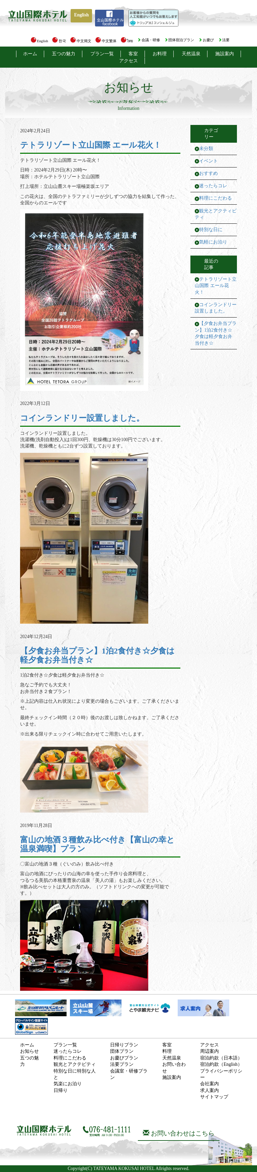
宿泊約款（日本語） (221, 1057)
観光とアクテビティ (75, 1064)
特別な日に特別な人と (75, 1074)
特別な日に (211, 229)
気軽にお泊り (213, 242)
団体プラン (122, 1051)
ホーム (30, 53)
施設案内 (224, 53)
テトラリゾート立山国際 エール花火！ (216, 286)
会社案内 (209, 1083)
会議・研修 (148, 40)
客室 (133, 53)
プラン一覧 (102, 53)
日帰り (61, 1090)
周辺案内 (209, 1051)
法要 (224, 40)
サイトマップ (214, 1096)
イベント (208, 160)
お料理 (160, 53)
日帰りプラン (124, 1044)
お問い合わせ (174, 1067)
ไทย (127, 41)
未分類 (206, 148)
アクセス (128, 60)
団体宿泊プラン (179, 40)
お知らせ (29, 1051)
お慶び (206, 40)
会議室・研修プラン (129, 1074)
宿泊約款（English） (221, 1064)
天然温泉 (191, 53)
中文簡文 (80, 41)
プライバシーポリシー (221, 1074)
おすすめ (208, 173)
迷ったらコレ (213, 185)
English (81, 14)
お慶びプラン (124, 1057)
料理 (167, 1051)
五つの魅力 (63, 53)
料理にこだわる (215, 198)
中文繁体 (105, 41)
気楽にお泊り (68, 1083)
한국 (59, 41)
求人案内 (209, 1090)
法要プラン (122, 1064)
